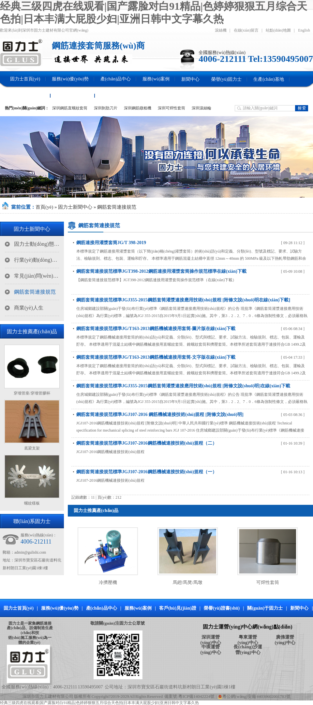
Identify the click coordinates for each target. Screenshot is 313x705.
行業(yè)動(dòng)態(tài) (37, 260)
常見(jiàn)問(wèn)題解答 (37, 276)
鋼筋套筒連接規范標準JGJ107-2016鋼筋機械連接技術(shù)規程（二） (146, 443)
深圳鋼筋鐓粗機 (137, 108)
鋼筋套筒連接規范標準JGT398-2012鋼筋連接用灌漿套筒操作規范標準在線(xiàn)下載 (161, 271)
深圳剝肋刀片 (105, 108)
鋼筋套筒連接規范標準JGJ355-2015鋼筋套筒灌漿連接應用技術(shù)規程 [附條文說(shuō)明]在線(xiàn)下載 (183, 385)
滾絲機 (221, 30)
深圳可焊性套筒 (171, 108)
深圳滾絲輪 (201, 108)
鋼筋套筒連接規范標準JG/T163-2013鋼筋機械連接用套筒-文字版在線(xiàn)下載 (155, 357)
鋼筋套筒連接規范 (116, 207)
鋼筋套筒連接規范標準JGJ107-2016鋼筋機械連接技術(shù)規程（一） (146, 471)
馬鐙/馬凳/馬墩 (188, 582)
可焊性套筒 (267, 582)
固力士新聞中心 (75, 207)
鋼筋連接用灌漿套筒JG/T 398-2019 (111, 242)
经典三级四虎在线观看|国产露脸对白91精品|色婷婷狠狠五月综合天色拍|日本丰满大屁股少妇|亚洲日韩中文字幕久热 (99, 702)
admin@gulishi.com (30, 552)
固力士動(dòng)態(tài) (37, 244)
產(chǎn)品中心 (101, 608)
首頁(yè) (44, 207)
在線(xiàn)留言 (246, 30)
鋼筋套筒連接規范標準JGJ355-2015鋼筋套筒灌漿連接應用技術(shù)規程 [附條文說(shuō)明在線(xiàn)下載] (183, 299)
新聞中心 (299, 608)
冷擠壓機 (108, 582)
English (304, 30)
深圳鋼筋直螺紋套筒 (69, 108)
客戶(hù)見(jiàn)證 (177, 608)
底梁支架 (32, 448)
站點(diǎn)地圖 (278, 30)
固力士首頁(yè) (19, 608)
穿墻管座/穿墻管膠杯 (32, 393)
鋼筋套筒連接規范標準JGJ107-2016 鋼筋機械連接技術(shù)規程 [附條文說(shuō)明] (160, 414)
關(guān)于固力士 (265, 608)
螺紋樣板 (32, 503)
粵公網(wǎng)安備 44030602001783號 (254, 696)
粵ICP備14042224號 (196, 696)
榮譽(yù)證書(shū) (222, 608)
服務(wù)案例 (138, 608)
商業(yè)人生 (28, 308)
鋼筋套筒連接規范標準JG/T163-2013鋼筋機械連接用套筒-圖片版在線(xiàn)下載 (155, 328)
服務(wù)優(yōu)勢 (59, 608)
